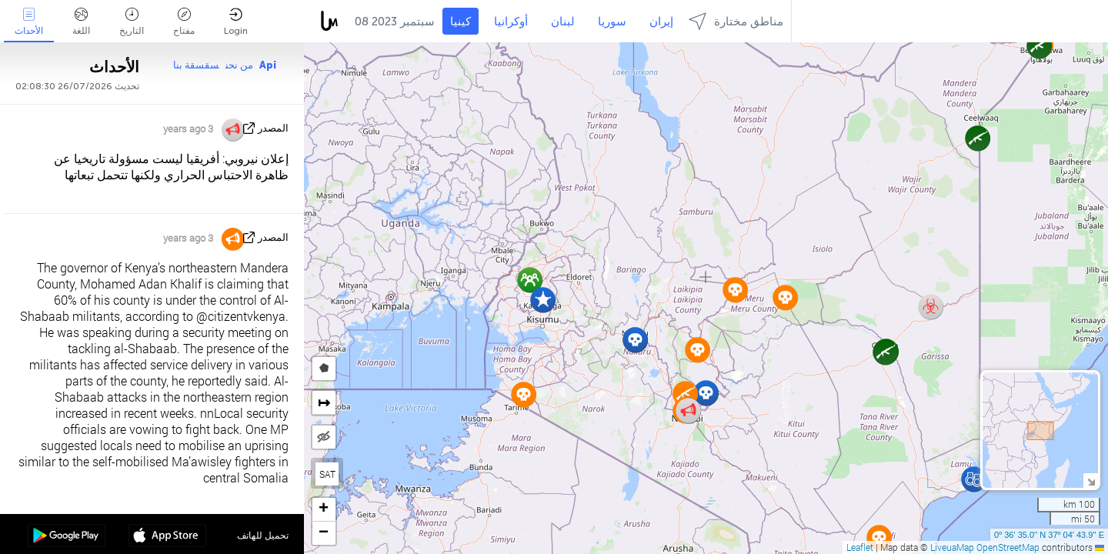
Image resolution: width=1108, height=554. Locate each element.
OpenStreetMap (1008, 547)
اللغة (81, 22)
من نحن (239, 65)
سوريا (612, 21)
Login (236, 22)
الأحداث (29, 22)
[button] (974, 479)
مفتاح (184, 22)
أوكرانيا (511, 21)
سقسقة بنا (196, 65)
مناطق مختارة (736, 21)
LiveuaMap (952, 547)
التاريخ (131, 22)
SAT (327, 474)
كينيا (460, 21)
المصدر (273, 128)
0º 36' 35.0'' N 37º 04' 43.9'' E (1049, 534)
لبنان (563, 21)
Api (267, 65)
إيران (661, 21)
